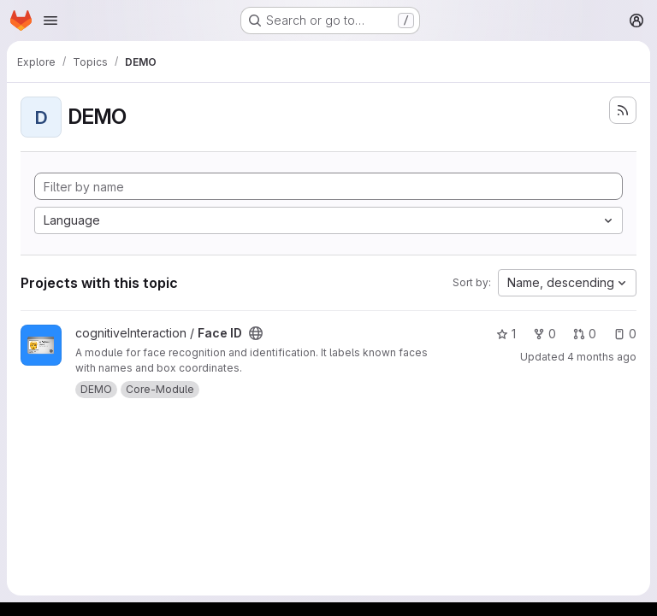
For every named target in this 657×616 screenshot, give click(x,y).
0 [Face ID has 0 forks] (544, 333)
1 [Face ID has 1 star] (506, 333)
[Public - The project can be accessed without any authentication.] (256, 333)
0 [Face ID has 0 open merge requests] (584, 333)
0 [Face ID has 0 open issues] (624, 333)
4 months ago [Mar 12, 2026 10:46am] (601, 356)
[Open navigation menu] (50, 20)
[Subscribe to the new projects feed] (622, 110)
